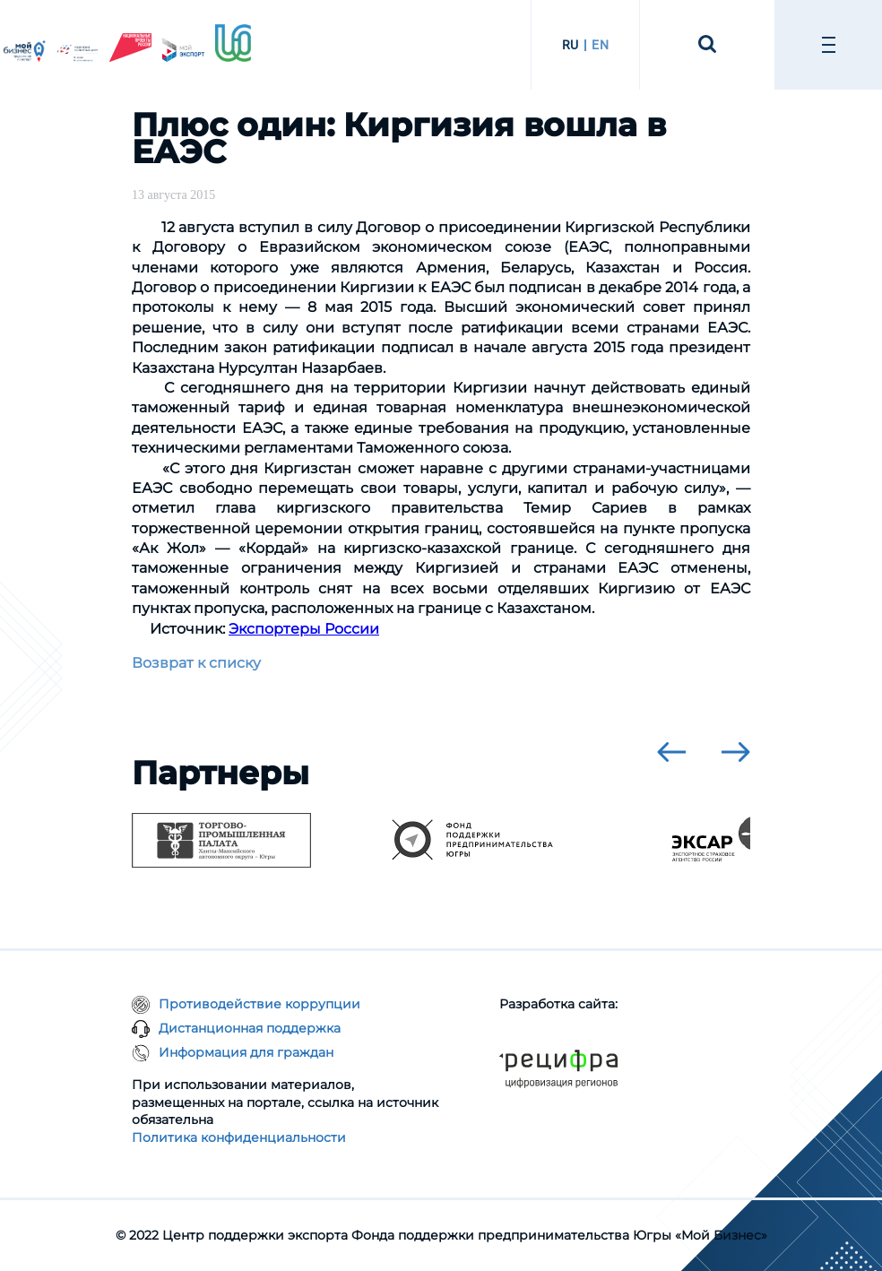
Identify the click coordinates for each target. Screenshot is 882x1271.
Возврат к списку (196, 662)
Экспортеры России (304, 628)
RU (570, 45)
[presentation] (671, 752)
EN (600, 45)
